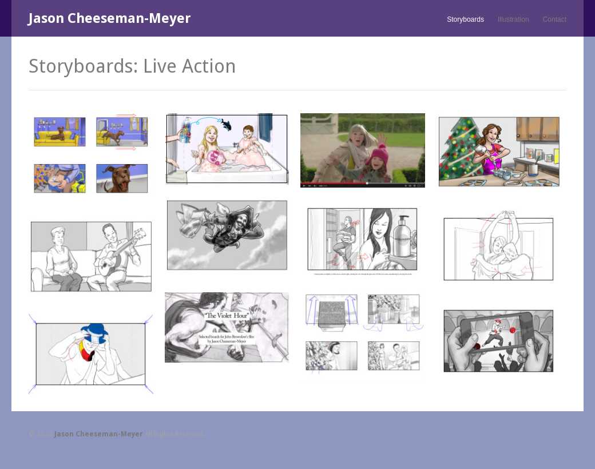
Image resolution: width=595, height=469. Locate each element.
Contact (554, 19)
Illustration (513, 19)
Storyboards (465, 19)
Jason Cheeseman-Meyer (110, 18)
